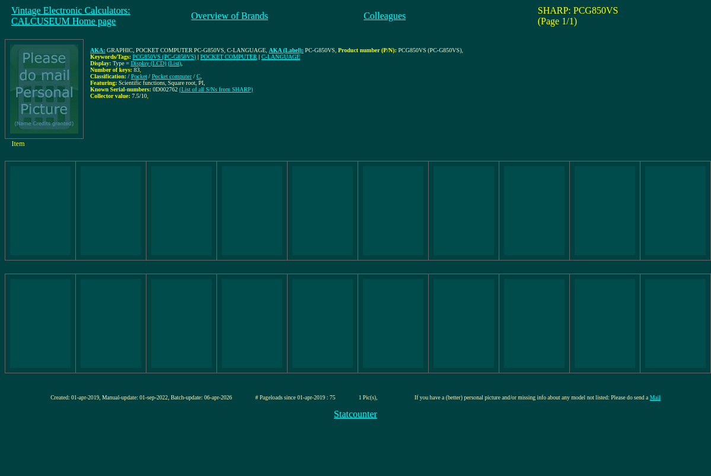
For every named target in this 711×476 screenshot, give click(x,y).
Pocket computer (172, 76)
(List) (174, 63)
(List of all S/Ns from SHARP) (216, 89)
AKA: (98, 50)
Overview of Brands (229, 16)
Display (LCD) (148, 63)
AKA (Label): (286, 50)
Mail (655, 397)
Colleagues (385, 16)
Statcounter (355, 414)
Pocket (139, 76)
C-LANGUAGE (281, 56)
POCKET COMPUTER (228, 56)
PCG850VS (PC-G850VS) (164, 56)
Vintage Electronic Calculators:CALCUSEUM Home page (70, 15)
